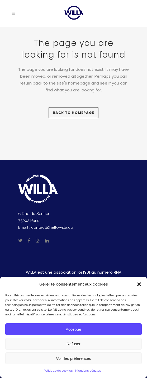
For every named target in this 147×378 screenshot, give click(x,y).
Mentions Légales (88, 370)
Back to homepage (73, 112)
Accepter (73, 329)
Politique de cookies (58, 370)
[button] (139, 284)
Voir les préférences (73, 358)
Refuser (73, 344)
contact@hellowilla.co (52, 227)
